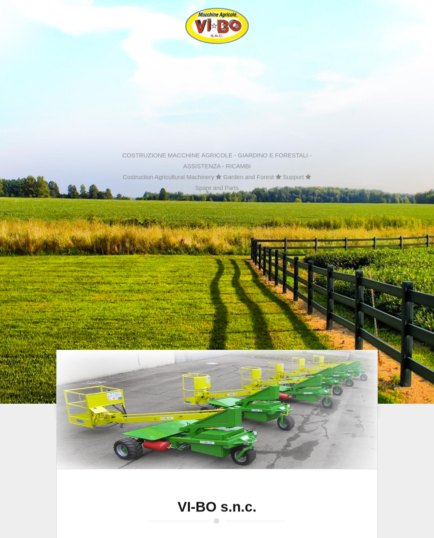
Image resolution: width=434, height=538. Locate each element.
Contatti (366, 27)
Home (65, 27)
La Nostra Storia (105, 27)
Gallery (336, 27)
